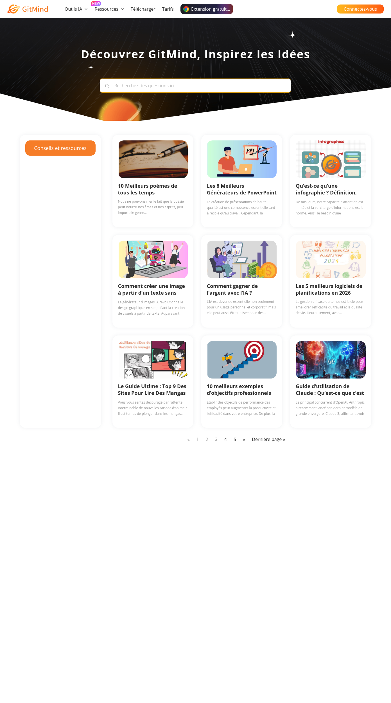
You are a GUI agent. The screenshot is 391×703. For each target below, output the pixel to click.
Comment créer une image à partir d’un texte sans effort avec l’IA (151, 293)
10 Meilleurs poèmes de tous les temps (147, 189)
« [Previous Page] (188, 439)
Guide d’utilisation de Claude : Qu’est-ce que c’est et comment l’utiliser (330, 393)
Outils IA (76, 9)
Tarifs (168, 9)
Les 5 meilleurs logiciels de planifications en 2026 (329, 289)
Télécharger (143, 9)
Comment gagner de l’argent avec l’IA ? (232, 289)
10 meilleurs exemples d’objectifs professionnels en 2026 (239, 393)
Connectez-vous (360, 9)
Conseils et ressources (60, 148)
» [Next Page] (244, 439)
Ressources (109, 9)
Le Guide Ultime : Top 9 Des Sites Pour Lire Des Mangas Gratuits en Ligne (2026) (152, 393)
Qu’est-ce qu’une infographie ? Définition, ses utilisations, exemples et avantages (328, 195)
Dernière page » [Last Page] (268, 439)
